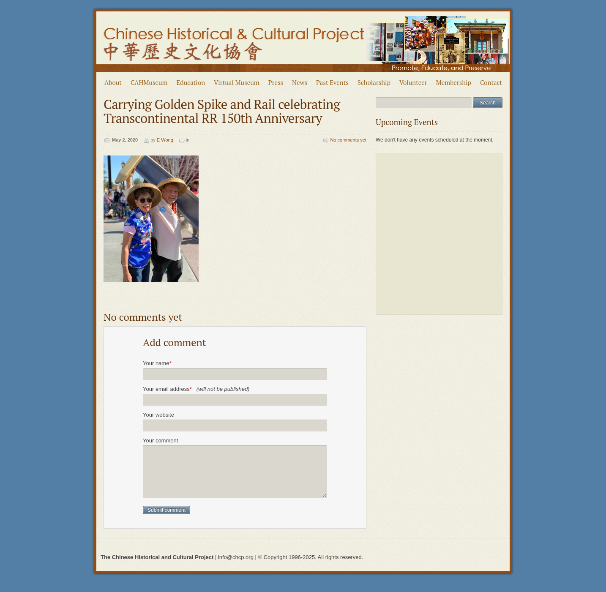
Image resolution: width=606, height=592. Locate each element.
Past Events (332, 82)
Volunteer (413, 82)
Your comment (160, 440)
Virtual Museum (236, 82)
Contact (491, 82)
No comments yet (348, 139)
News (299, 82)
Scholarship (374, 82)
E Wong (165, 139)
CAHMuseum (149, 82)
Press (275, 82)
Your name (157, 363)
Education (191, 82)
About (113, 82)
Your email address (196, 389)
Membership (453, 82)
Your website (158, 415)
